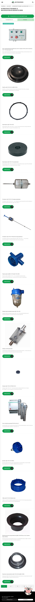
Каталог (9, 6)
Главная (3, 6)
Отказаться (9, 599)
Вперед (31, 586)
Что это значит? (5, 597)
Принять (25, 599)
